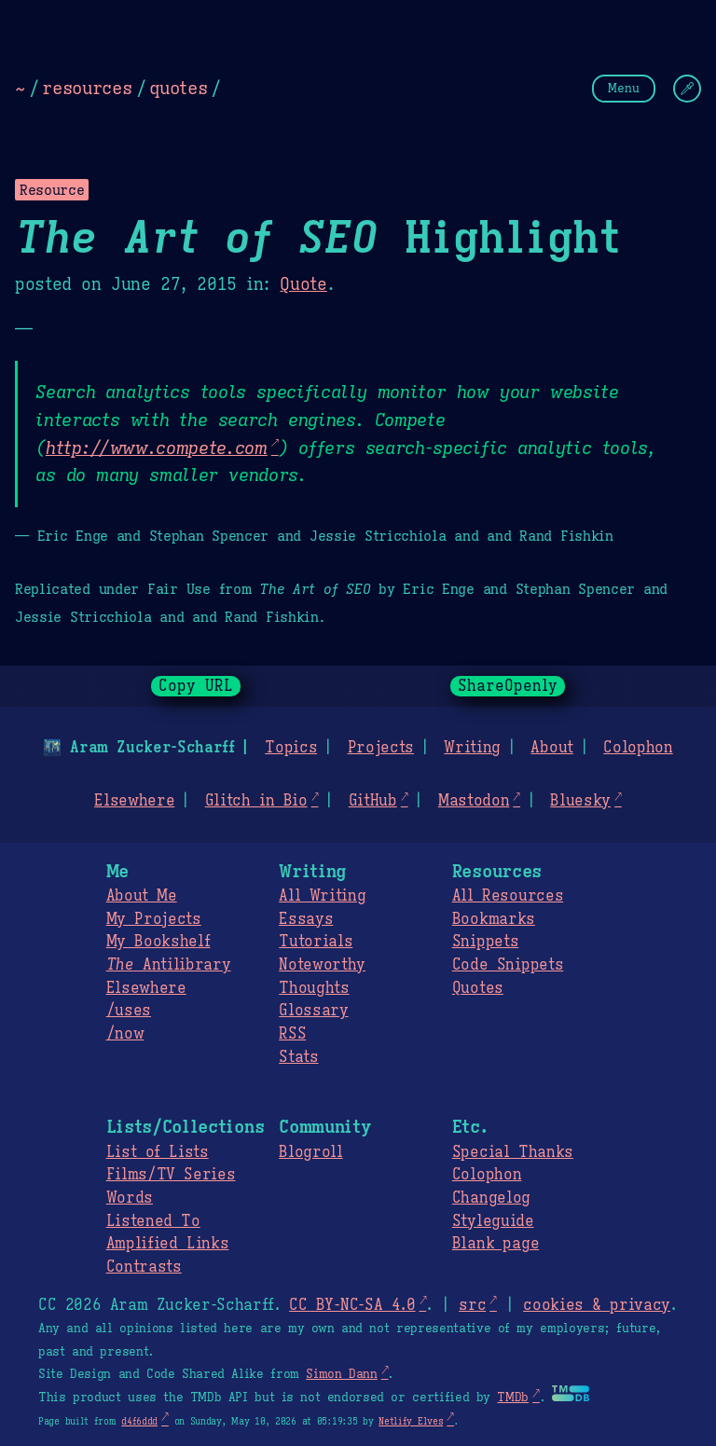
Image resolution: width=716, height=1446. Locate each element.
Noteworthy (322, 965)
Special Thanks (512, 1152)
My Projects (153, 919)
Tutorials (315, 941)
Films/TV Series (171, 1174)
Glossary (313, 1010)
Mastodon (473, 801)
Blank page (495, 1243)
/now (125, 1034)
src (472, 1305)
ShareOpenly (508, 686)
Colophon (637, 747)
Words (129, 1198)
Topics (291, 747)
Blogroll (310, 1152)
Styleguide (493, 1221)
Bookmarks (493, 919)
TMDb (513, 1397)
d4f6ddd (139, 1421)
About (551, 747)
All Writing (322, 896)
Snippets (485, 941)
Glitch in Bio (256, 801)
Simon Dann (341, 1374)
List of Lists (157, 1152)
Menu (624, 88)
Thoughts (314, 988)
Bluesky (580, 801)
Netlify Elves (411, 1421)
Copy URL (195, 686)
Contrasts (144, 1267)
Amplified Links (167, 1243)
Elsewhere (134, 801)
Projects (381, 747)
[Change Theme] (687, 89)
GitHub (373, 801)
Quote (303, 284)
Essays (306, 919)
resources (86, 87)
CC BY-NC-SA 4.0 (352, 1305)
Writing (472, 747)
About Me (141, 896)
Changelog (491, 1198)
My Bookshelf (158, 941)
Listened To (153, 1221)
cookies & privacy (596, 1305)
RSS (292, 1034)
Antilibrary (168, 965)
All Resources (507, 896)
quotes (178, 87)
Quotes (477, 988)
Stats (298, 1057)
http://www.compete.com (157, 447)
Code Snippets (507, 965)
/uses (128, 1010)
